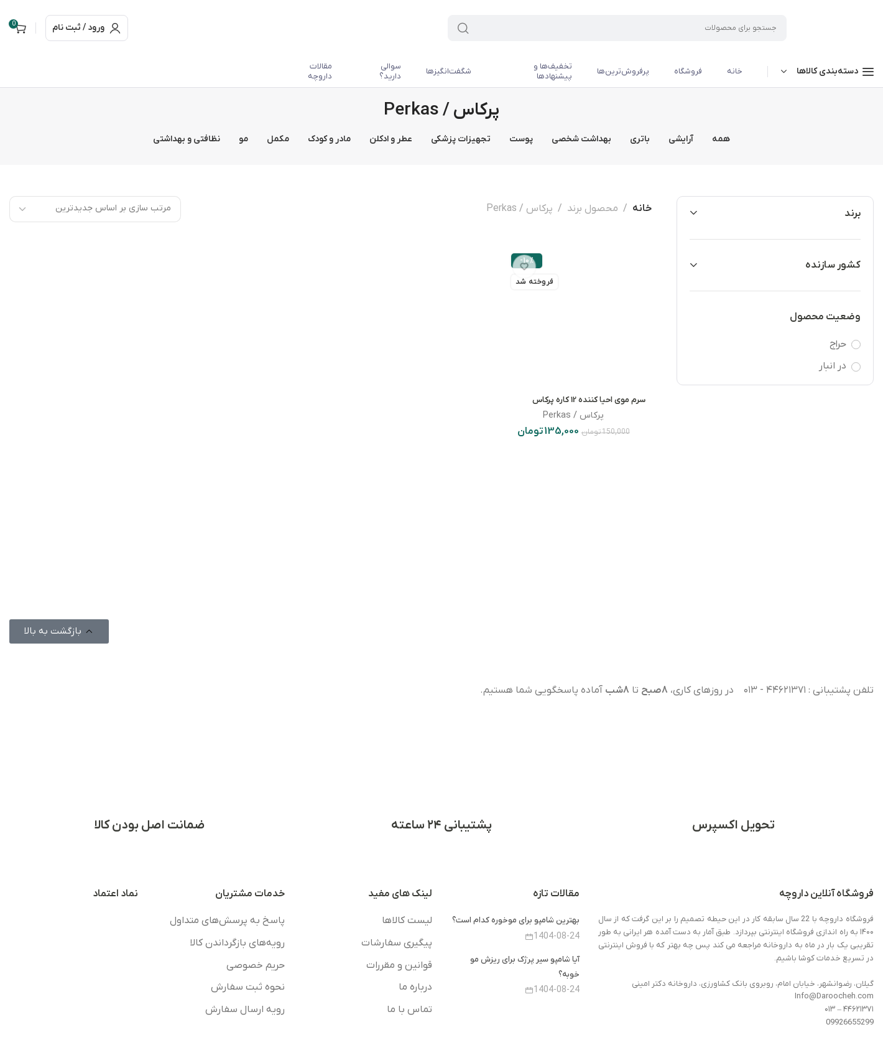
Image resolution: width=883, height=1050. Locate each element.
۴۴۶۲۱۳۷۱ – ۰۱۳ (849, 1009)
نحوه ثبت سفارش (248, 987)
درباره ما (415, 987)
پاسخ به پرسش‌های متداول (227, 920)
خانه (642, 208)
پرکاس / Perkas (573, 415)
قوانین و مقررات (399, 965)
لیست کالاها (407, 920)
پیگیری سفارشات (396, 943)
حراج (838, 344)
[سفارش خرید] (95, 209)
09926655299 (850, 1022)
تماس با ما (409, 1009)
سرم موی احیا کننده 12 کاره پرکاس (588, 400)
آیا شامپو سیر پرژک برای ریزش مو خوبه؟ (525, 966)
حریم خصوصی (255, 965)
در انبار (832, 366)
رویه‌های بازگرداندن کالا (237, 943)
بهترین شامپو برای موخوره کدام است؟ (516, 920)
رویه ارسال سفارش (245, 1009)
